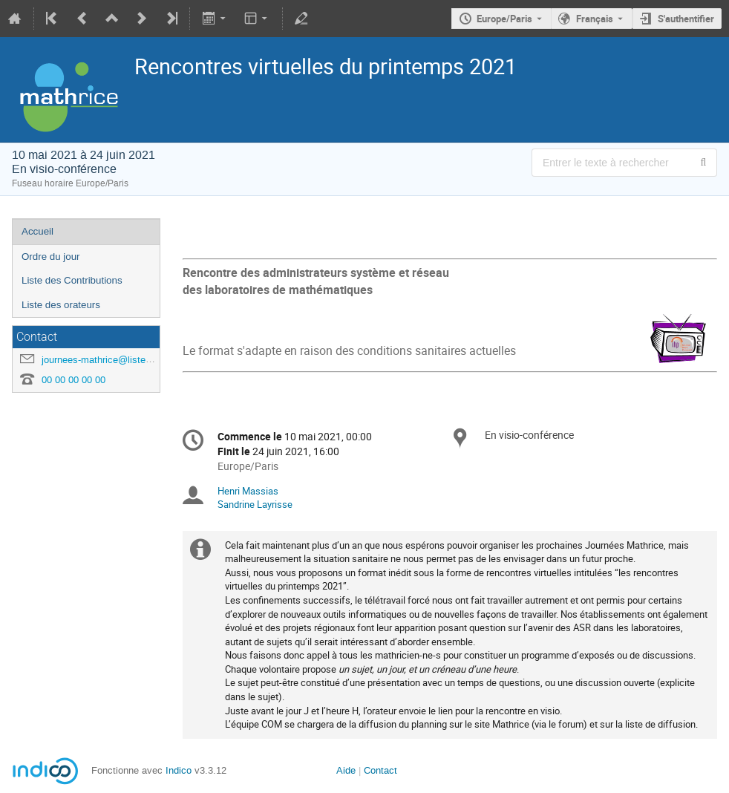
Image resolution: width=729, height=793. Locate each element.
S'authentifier (686, 18)
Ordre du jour (51, 256)
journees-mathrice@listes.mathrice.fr (121, 359)
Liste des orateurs (61, 304)
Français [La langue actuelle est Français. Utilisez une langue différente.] (594, 18)
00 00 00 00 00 (73, 379)
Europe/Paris (504, 18)
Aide (346, 770)
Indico (179, 770)
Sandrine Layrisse (255, 504)
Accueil (37, 231)
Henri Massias (248, 490)
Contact (380, 770)
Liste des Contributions (72, 280)
